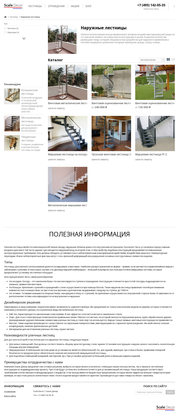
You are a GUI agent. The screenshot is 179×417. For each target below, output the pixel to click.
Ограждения (56, 6)
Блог (89, 6)
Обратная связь (151, 9)
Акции (75, 6)
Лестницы (35, 6)
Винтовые (13, 28)
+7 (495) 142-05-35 (151, 5)
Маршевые (13, 32)
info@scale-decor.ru (42, 399)
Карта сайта (10, 396)
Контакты (9, 400)
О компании (10, 391)
